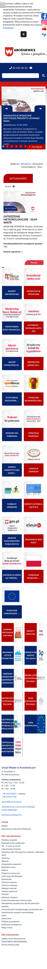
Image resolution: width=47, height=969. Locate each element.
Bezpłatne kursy (9, 867)
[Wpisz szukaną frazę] (20, 75)
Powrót (34, 262)
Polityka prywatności (11, 921)
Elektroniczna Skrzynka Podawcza (16, 829)
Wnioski (5, 861)
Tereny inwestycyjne (10, 944)
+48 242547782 (9, 796)
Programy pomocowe (11, 873)
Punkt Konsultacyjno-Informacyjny (17, 900)
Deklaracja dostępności (12, 814)
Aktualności (26, 164)
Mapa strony (7, 927)
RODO (5, 826)
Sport (4, 915)
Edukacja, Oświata (10, 897)
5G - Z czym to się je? (11, 846)
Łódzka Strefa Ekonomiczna (14, 938)
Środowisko (7, 879)
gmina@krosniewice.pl (11, 801)
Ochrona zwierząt (9, 885)
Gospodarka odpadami (11, 864)
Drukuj (10, 186)
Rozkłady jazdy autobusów (13, 843)
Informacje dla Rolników (12, 876)
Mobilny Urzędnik (9, 840)
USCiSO (5, 894)
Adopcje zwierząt (9, 888)
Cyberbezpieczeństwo (11, 849)
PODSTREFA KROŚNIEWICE (14, 941)
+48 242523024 (9, 793)
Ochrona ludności (9, 882)
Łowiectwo (6, 918)
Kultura (5, 870)
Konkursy (6, 858)
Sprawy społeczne (9, 891)
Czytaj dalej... (35, 147)
